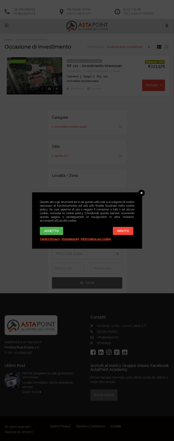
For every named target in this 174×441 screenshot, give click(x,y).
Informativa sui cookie (96, 239)
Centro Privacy (50, 239)
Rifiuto (123, 231)
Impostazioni (70, 239)
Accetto (51, 231)
